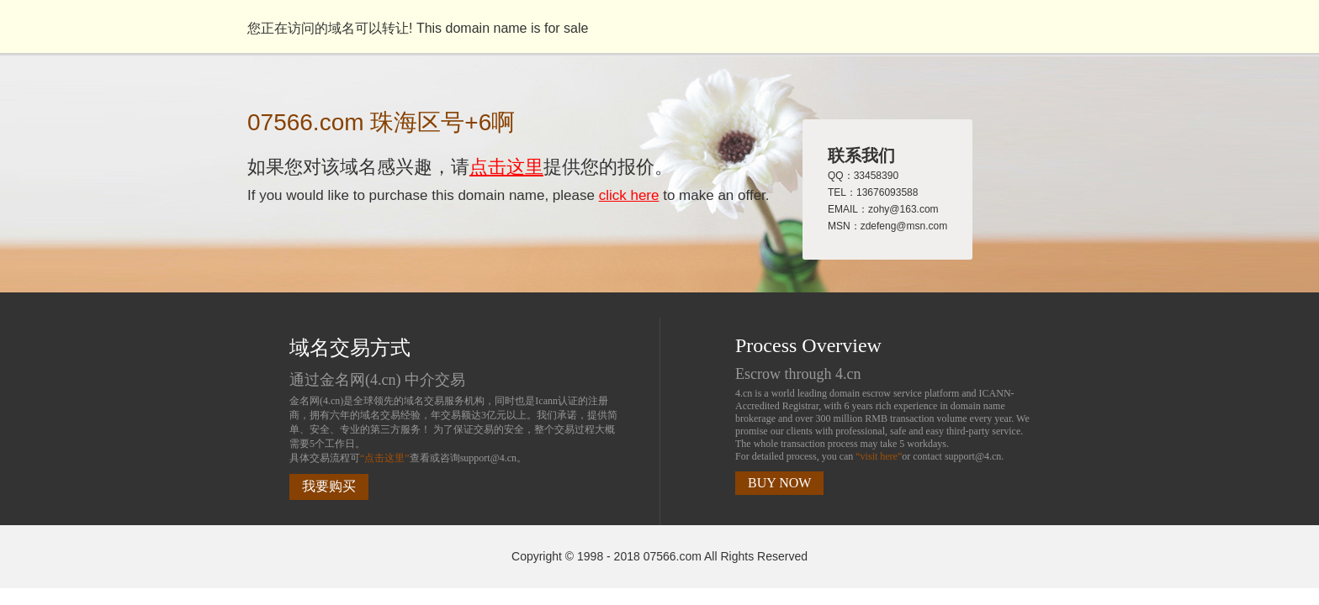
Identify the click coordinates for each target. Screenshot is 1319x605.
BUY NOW (779, 483)
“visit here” (878, 456)
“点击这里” (385, 458)
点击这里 (506, 166)
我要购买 (329, 486)
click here (629, 195)
